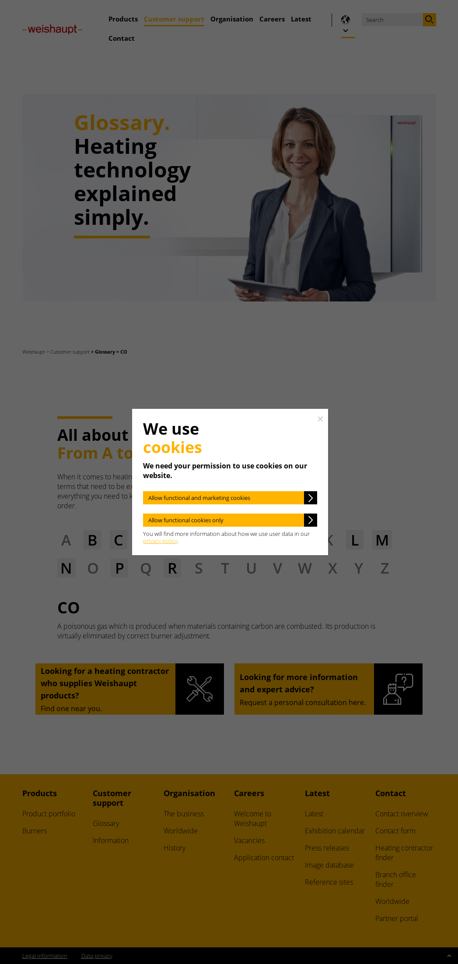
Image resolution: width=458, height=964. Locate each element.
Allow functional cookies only (186, 520)
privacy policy (160, 541)
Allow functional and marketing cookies (199, 498)
